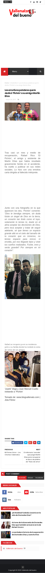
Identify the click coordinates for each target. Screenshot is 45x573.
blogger (22, 478)
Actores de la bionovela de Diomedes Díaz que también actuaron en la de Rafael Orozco (27, 524)
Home (7, 83)
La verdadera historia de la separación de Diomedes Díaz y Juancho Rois (28, 533)
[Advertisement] (22, 42)
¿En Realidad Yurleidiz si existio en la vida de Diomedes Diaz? (26, 514)
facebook (39, 478)
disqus (30, 478)
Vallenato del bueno (14, 548)
